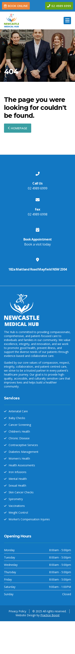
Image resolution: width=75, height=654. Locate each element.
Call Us (37, 183)
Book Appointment (37, 239)
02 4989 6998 (37, 214)
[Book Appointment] (38, 230)
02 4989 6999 (37, 188)
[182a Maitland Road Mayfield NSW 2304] (38, 260)
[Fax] (38, 200)
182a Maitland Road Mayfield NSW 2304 (37, 269)
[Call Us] (38, 174)
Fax (37, 209)
